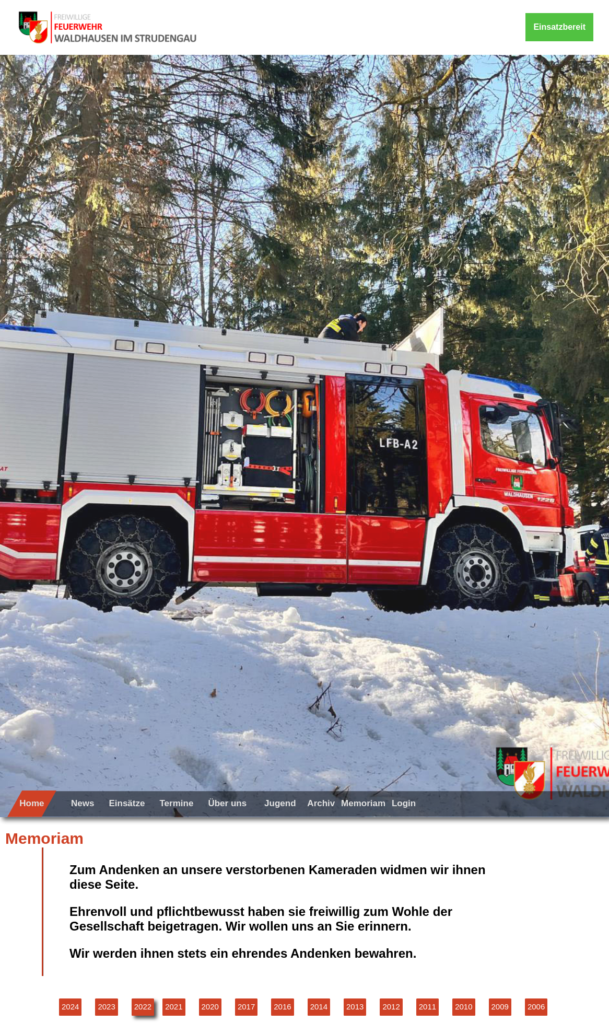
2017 (246, 1006)
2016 (282, 1006)
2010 (463, 1006)
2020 (210, 1006)
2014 (318, 1006)
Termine (176, 803)
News (82, 803)
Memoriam (363, 803)
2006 (536, 1006)
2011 (427, 1006)
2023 (106, 1006)
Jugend (280, 803)
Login (404, 803)
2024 (70, 1006)
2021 (173, 1006)
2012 (391, 1006)
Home (31, 803)
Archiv (321, 803)
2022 (142, 1006)
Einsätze (127, 803)
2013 (355, 1006)
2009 (500, 1006)
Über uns (227, 803)
